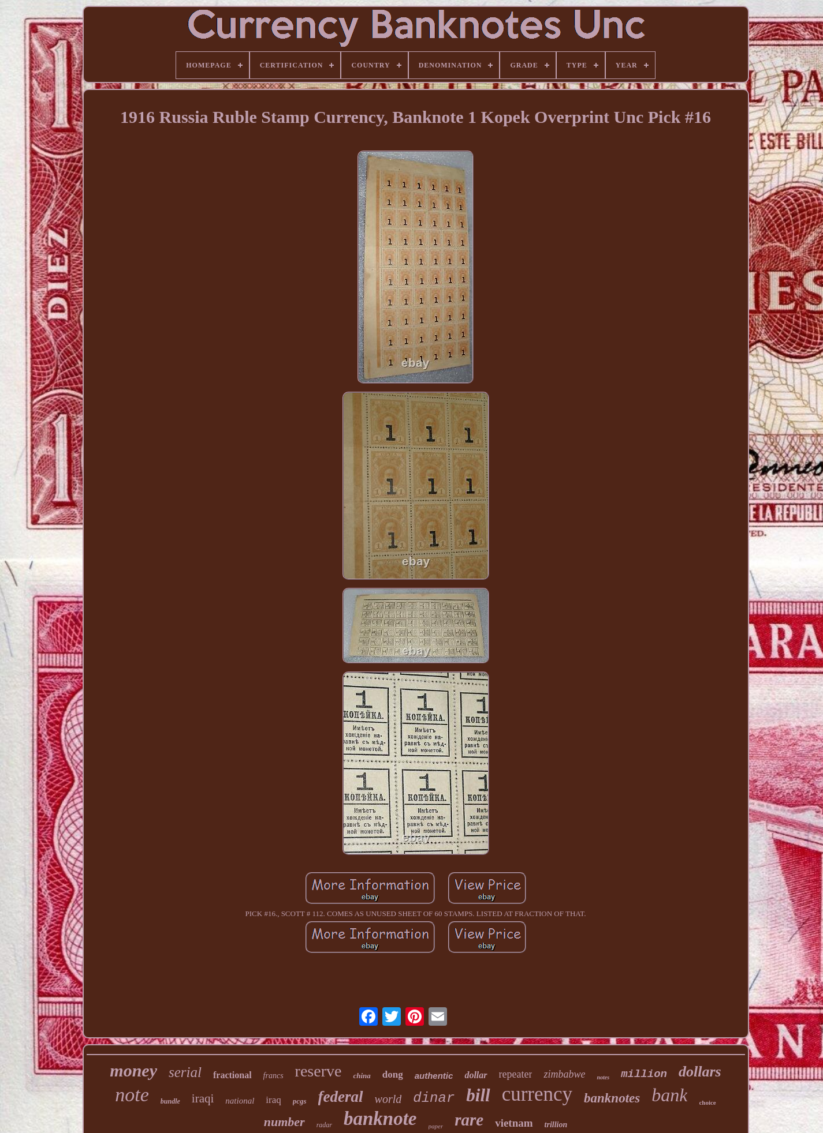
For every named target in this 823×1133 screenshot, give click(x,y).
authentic (434, 1076)
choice (707, 1102)
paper (436, 1126)
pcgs (300, 1101)
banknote (380, 1118)
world (388, 1099)
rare (469, 1120)
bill (478, 1095)
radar (324, 1125)
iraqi (203, 1098)
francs (273, 1075)
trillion (556, 1124)
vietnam (513, 1123)
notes (603, 1077)
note (132, 1094)
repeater (515, 1074)
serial (185, 1072)
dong (392, 1074)
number (284, 1122)
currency (537, 1094)
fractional (232, 1075)
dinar (434, 1098)
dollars (700, 1071)
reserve (318, 1071)
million (644, 1074)
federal (340, 1096)
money (133, 1070)
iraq (273, 1099)
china (361, 1075)
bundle (170, 1101)
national (239, 1100)
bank (669, 1095)
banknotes (612, 1098)
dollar (475, 1075)
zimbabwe (564, 1074)
